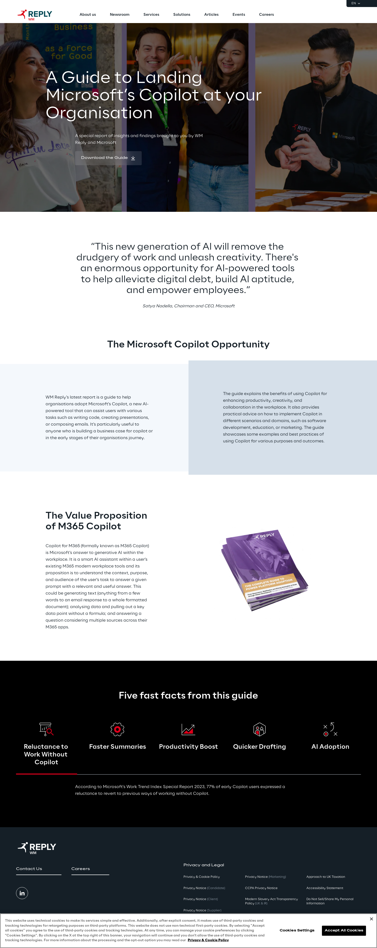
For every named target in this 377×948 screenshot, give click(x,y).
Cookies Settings (297, 931)
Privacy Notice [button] (204, 888)
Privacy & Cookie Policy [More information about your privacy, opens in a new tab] (208, 941)
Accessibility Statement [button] (324, 888)
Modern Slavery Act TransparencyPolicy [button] (271, 901)
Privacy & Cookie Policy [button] (201, 877)
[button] (108, 158)
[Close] (371, 919)
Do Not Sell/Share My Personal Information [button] (329, 901)
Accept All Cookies (344, 931)
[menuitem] (88, 15)
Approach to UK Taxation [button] (325, 877)
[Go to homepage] (40, 15)
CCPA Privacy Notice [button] (261, 888)
